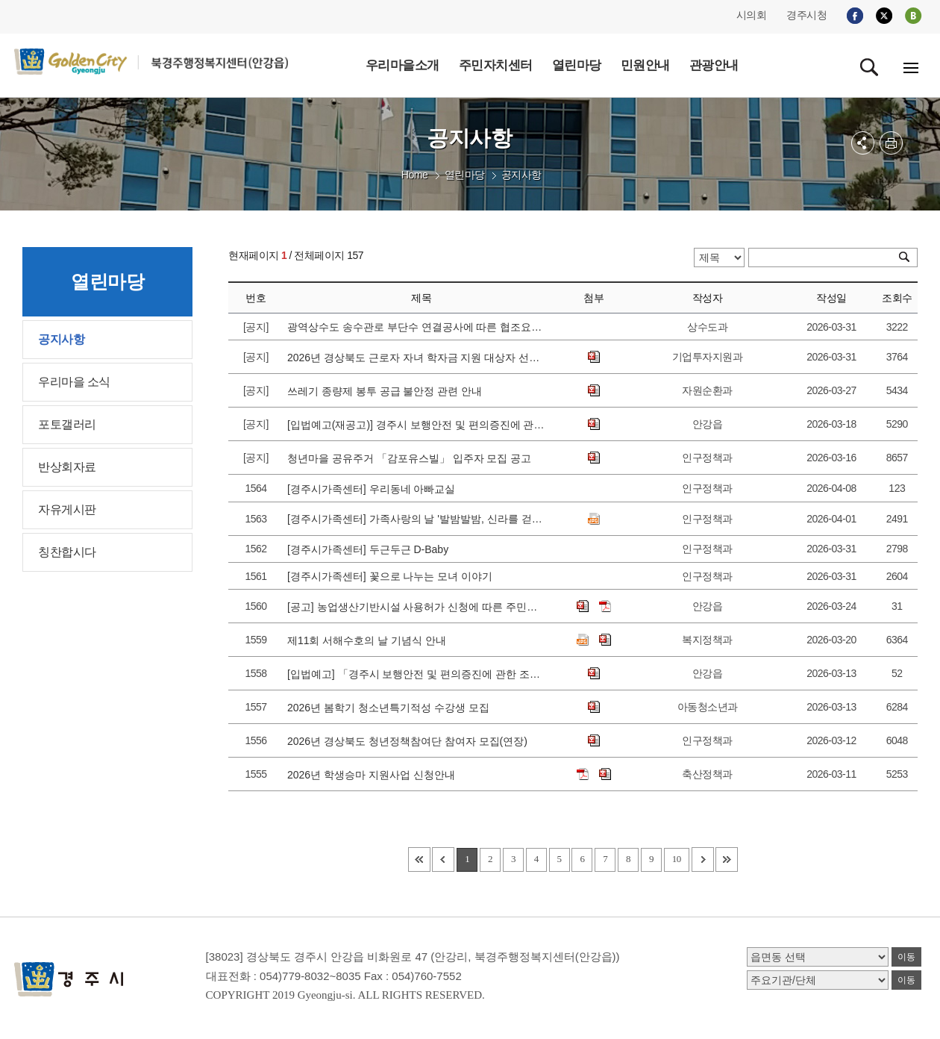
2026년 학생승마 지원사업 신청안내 (374, 775)
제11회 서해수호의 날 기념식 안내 (369, 640)
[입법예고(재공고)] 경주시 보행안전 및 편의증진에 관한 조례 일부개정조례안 (416, 425)
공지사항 (521, 175)
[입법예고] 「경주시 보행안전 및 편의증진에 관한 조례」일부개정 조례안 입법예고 (416, 674)
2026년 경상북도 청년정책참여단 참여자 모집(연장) (410, 741)
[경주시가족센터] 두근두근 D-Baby (370, 549)
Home (414, 175)
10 (676, 858)
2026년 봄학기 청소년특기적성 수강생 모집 (391, 708)
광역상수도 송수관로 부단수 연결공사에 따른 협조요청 (416, 327)
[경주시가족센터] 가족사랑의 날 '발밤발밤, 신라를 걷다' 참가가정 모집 (416, 519)
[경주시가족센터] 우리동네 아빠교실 (374, 489)
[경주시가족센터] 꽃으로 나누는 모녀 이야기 (392, 576)
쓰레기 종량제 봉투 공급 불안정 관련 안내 (387, 391)
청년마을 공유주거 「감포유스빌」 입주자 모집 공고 (412, 458)
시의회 (751, 15)
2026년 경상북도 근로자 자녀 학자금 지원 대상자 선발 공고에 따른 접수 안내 (416, 358)
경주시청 (806, 15)
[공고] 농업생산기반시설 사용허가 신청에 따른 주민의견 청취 (416, 607)
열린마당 (465, 175)
